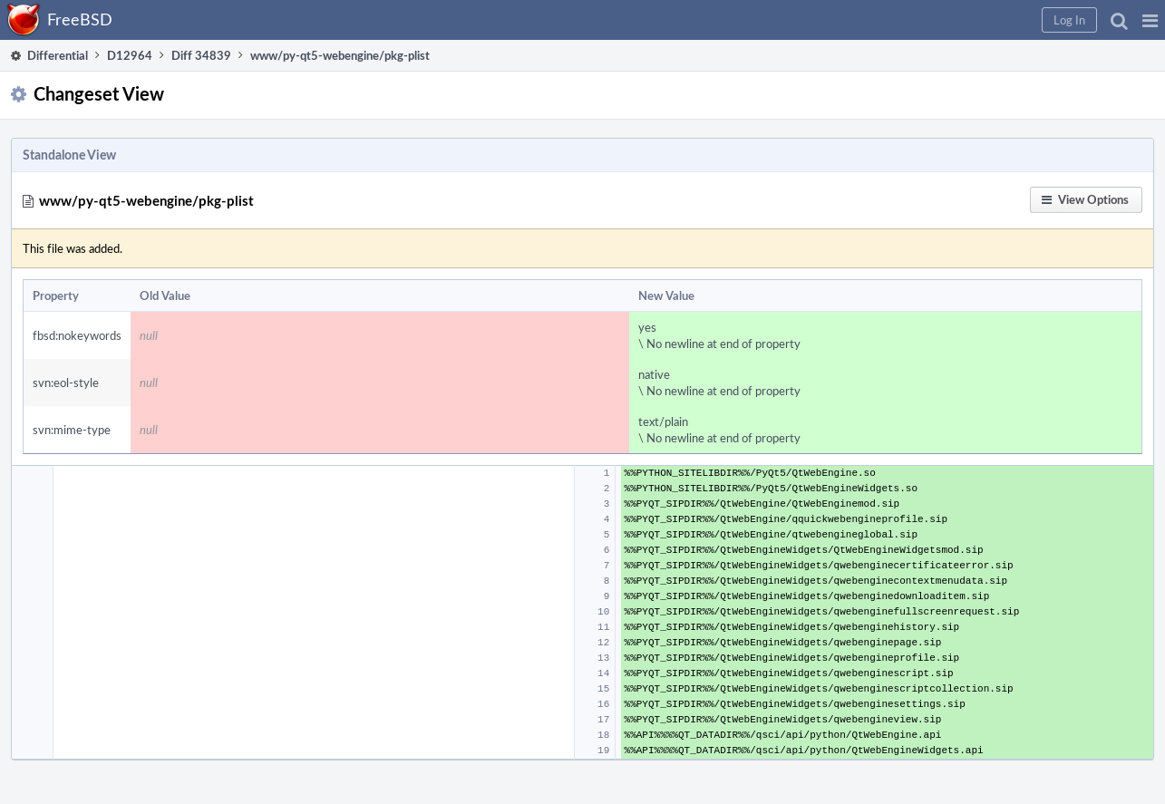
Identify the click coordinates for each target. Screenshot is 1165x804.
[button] (1150, 20)
